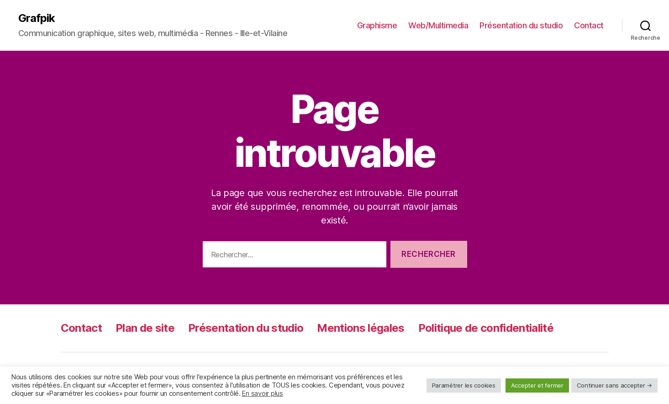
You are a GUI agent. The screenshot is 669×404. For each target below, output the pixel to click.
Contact (589, 25)
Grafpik (36, 18)
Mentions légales (360, 328)
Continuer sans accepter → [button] (614, 385)
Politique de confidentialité (485, 328)
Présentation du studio (521, 25)
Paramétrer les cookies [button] (463, 385)
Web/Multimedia (438, 25)
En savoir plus (262, 393)
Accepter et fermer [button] (537, 385)
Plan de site (145, 328)
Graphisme (377, 25)
